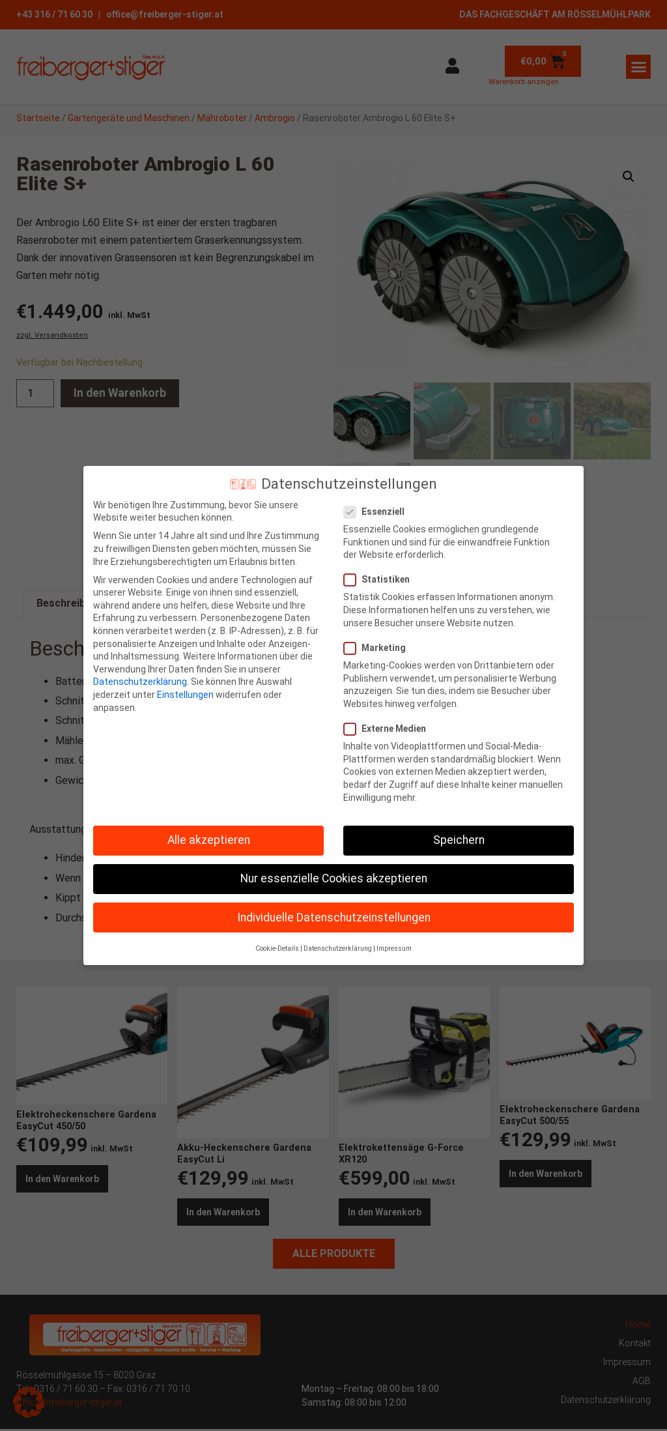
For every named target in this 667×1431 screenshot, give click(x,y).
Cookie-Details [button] (277, 948)
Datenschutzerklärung (140, 681)
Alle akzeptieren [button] (208, 839)
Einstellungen (185, 694)
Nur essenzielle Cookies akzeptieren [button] (333, 878)
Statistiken (380, 579)
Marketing (378, 648)
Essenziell (378, 512)
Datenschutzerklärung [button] (338, 948)
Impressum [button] (394, 948)
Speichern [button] (459, 839)
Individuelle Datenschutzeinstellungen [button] (334, 917)
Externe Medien (388, 729)
